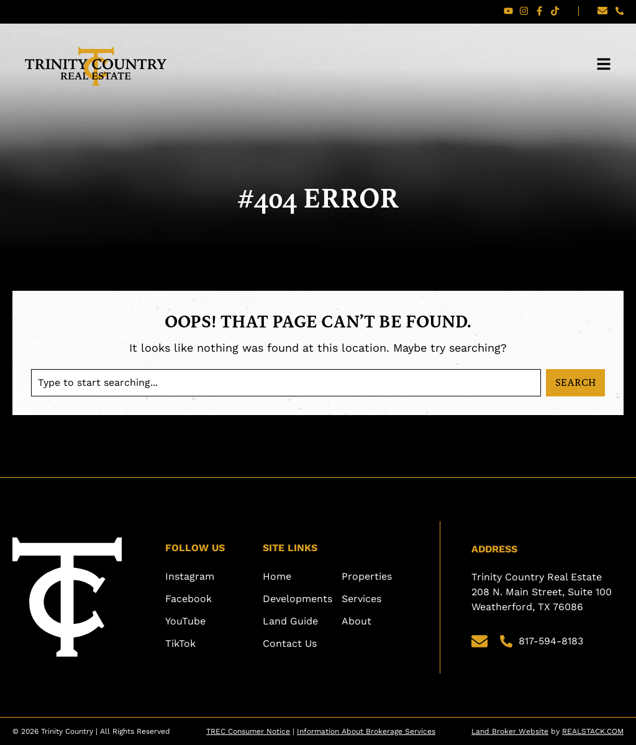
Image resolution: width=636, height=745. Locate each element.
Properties (367, 576)
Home (277, 576)
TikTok (180, 643)
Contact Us (290, 643)
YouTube (185, 621)
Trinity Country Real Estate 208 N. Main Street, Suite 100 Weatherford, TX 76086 (543, 592)
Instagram (189, 576)
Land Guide (290, 621)
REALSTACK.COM (593, 731)
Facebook (188, 599)
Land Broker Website (509, 731)
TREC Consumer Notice (248, 731)
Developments (297, 599)
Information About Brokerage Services (366, 731)
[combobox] (286, 382)
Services (361, 599)
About (356, 621)
